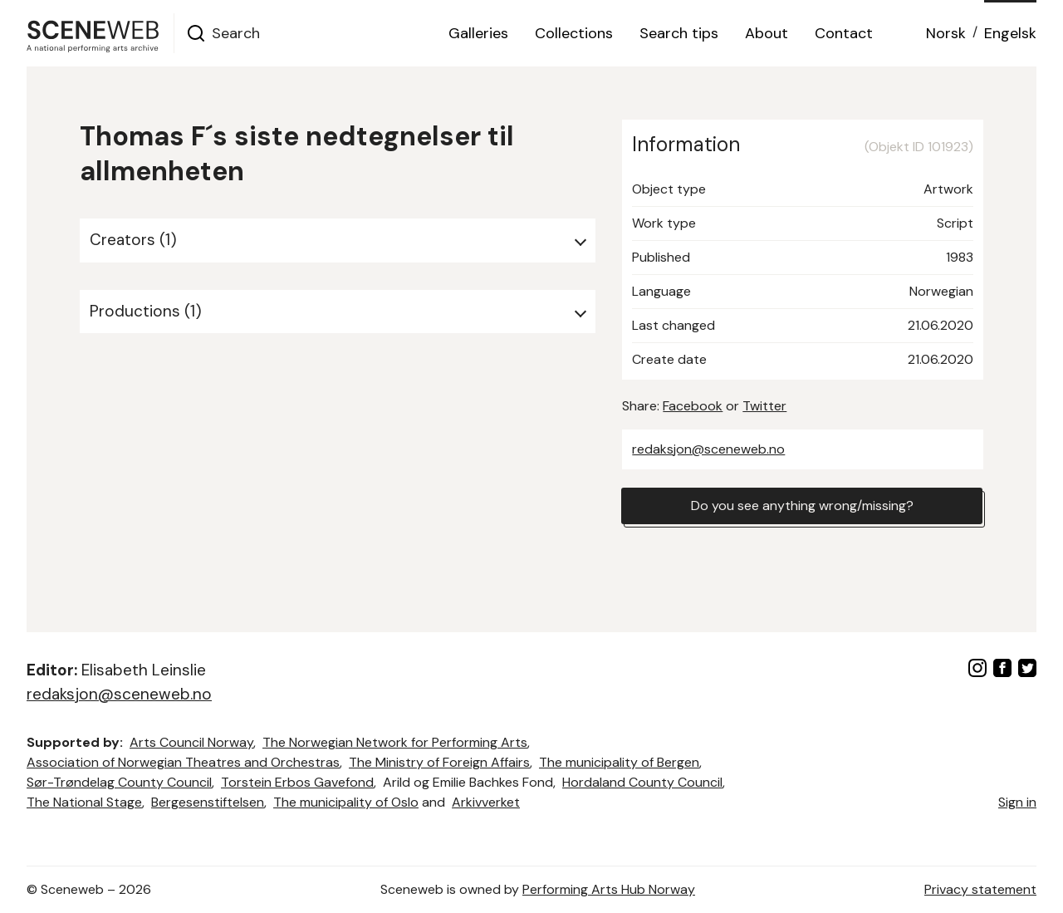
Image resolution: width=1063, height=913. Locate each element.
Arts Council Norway (191, 742)
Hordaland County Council (642, 782)
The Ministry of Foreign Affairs (439, 762)
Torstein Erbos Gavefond (297, 782)
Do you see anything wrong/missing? (802, 505)
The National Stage (84, 802)
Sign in (1017, 802)
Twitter (764, 406)
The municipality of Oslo (346, 802)
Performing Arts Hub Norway (608, 889)
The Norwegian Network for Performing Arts (394, 742)
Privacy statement (980, 889)
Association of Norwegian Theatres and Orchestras (183, 762)
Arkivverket (486, 802)
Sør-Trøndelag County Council (119, 782)
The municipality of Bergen (619, 762)
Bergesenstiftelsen (207, 802)
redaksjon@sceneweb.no (708, 449)
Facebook (693, 406)
